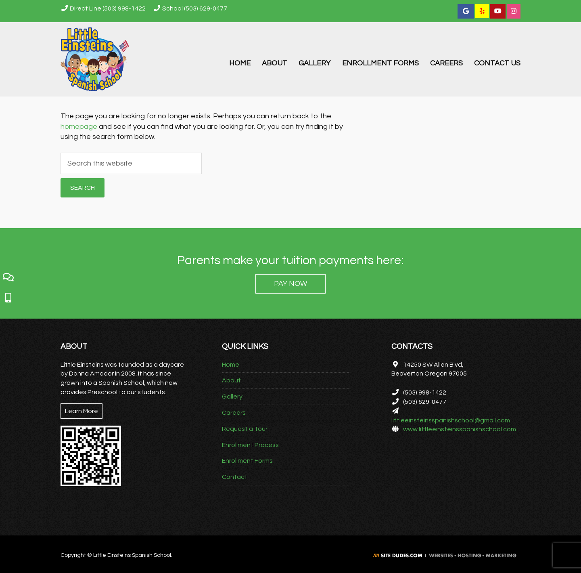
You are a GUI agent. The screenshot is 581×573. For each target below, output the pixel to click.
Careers (234, 412)
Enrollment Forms (247, 461)
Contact (234, 477)
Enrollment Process (250, 445)
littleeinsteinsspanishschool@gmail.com (450, 420)
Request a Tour (245, 429)
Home (230, 364)
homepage (79, 126)
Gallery (232, 396)
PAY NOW (290, 284)
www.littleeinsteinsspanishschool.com (459, 429)
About (231, 380)
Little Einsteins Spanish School (97, 59)
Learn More (81, 411)
